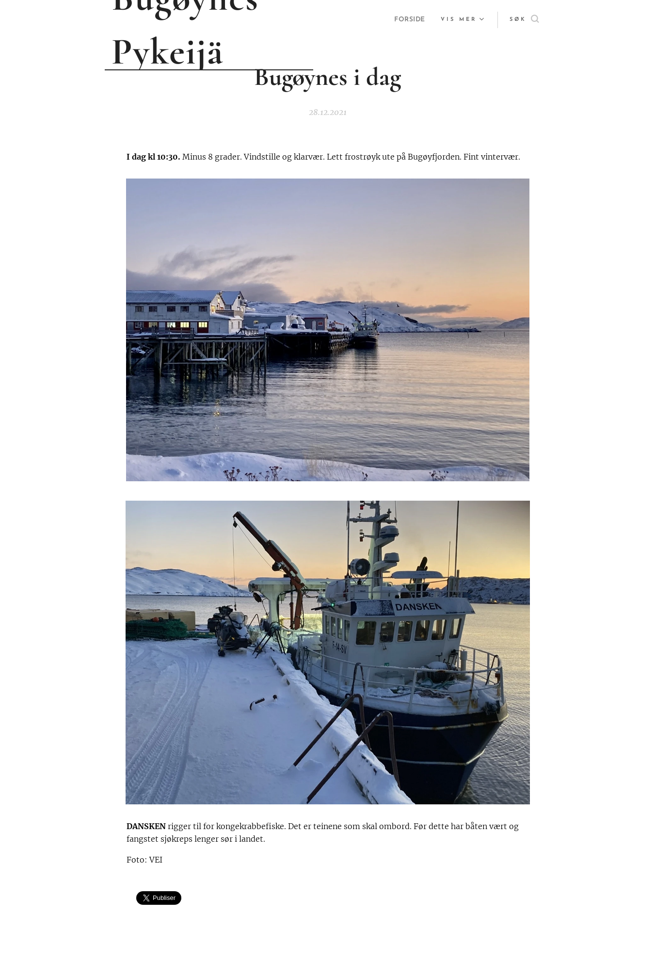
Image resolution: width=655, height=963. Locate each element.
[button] (524, 20)
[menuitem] (409, 20)
